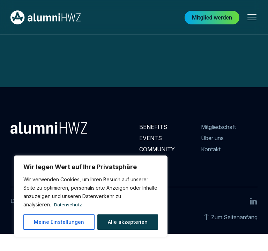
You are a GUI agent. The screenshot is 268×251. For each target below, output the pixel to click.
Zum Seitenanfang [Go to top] (234, 217)
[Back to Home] (45, 17)
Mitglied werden (212, 17)
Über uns (212, 138)
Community (157, 149)
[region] (91, 196)
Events (150, 138)
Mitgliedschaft (218, 126)
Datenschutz (68, 204)
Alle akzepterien (128, 222)
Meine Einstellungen (59, 222)
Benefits (153, 126)
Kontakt (211, 149)
